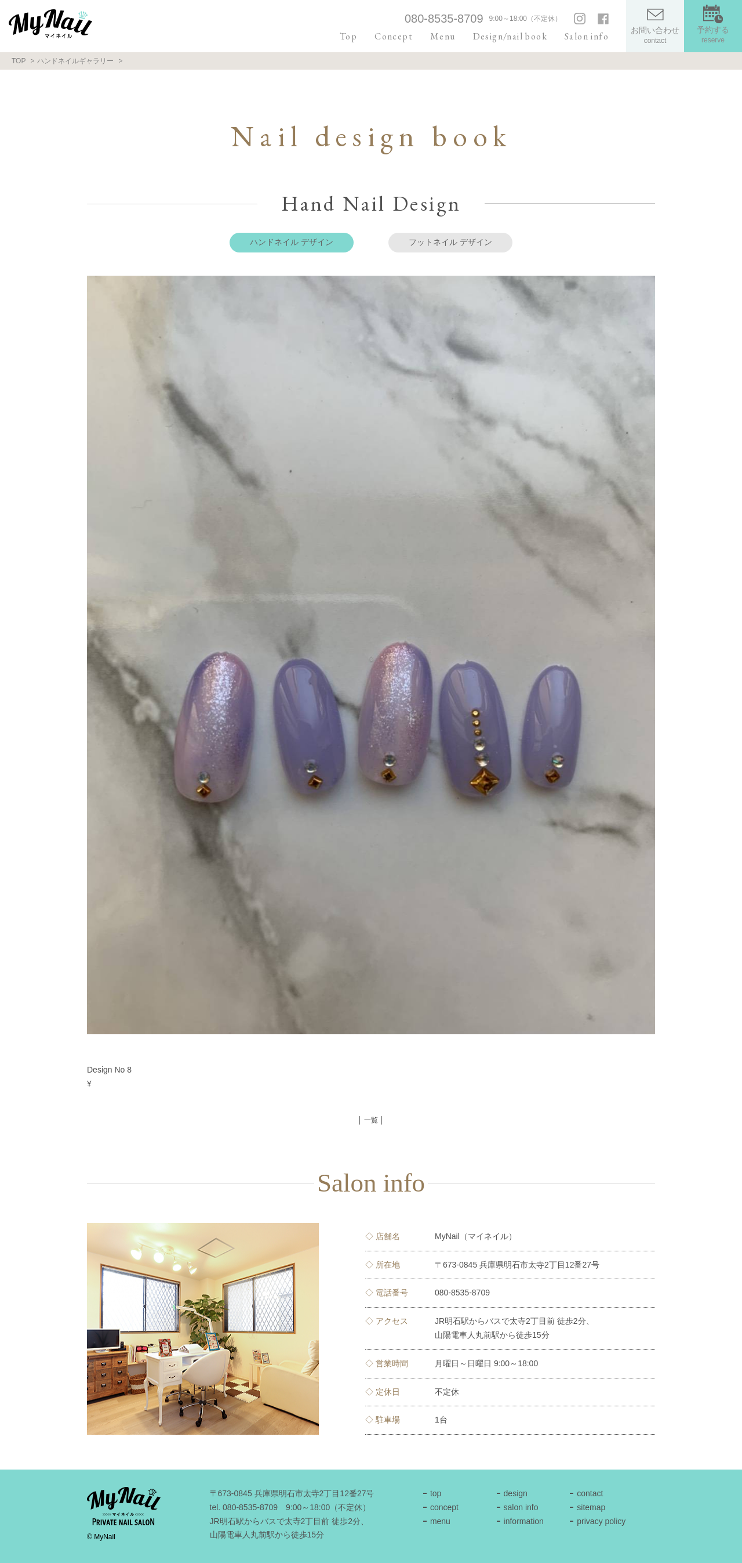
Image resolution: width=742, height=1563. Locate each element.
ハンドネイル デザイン (291, 242)
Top (348, 36)
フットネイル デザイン (450, 242)
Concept (393, 36)
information (524, 1521)
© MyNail (101, 1537)
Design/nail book (510, 36)
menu (440, 1521)
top (435, 1493)
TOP (19, 61)
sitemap (591, 1507)
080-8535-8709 (444, 18)
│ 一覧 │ (371, 1120)
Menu (443, 36)
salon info (521, 1507)
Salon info (587, 36)
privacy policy (601, 1521)
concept (444, 1507)
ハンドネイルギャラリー (75, 61)
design (516, 1493)
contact (590, 1493)
